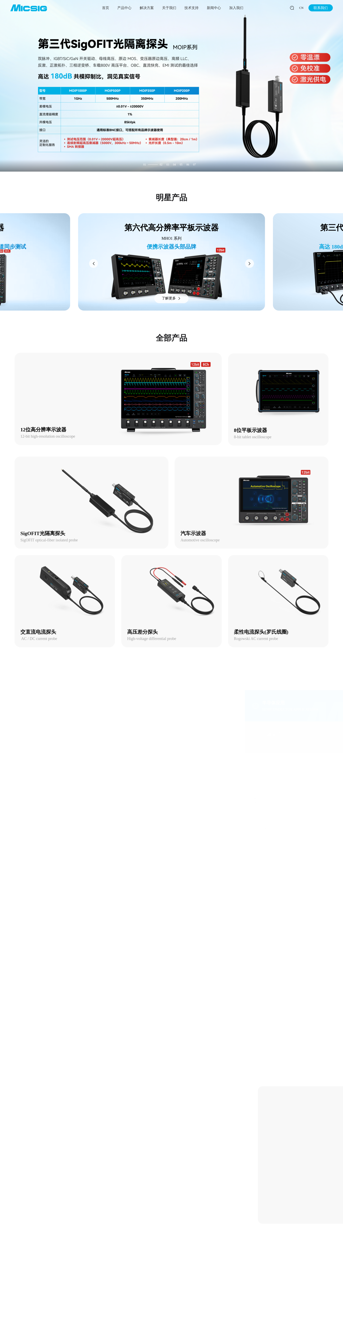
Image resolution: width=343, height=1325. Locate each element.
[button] (93, 304)
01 (150, 164)
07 (194, 164)
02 (161, 164)
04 (174, 164)
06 (187, 164)
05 (181, 164)
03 (167, 164)
